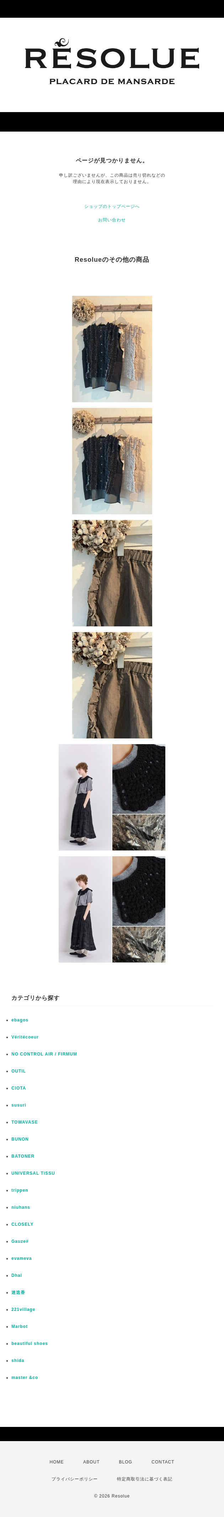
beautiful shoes (29, 1343)
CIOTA (18, 1088)
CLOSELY (22, 1224)
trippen (19, 1190)
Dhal (16, 1275)
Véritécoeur (25, 1037)
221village (23, 1309)
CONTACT (162, 1462)
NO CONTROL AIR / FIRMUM (44, 1054)
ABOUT (91, 1462)
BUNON (20, 1139)
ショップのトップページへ (112, 206)
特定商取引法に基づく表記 (144, 1479)
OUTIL (18, 1071)
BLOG (125, 1462)
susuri (18, 1105)
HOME (57, 1462)
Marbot (19, 1326)
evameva (21, 1258)
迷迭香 (18, 1292)
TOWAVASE (24, 1122)
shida (17, 1360)
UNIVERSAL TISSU (33, 1173)
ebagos (19, 1020)
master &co (24, 1377)
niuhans (20, 1207)
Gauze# (20, 1241)
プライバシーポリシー (75, 1479)
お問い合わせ (112, 219)
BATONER (22, 1156)
